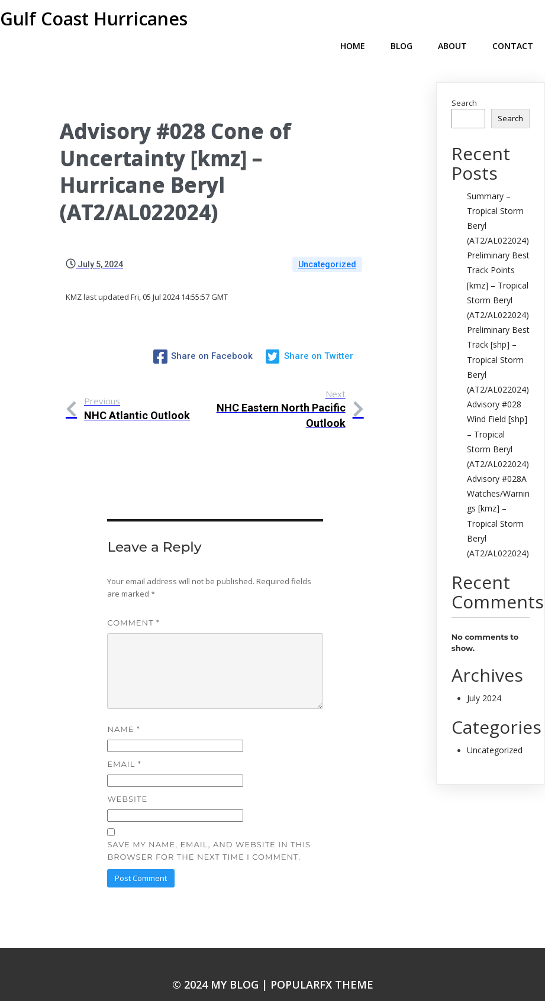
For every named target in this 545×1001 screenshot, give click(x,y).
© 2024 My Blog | (221, 963)
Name (123, 707)
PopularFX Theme (321, 963)
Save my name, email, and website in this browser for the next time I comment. (209, 830)
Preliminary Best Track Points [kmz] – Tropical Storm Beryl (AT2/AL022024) (498, 266)
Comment (133, 602)
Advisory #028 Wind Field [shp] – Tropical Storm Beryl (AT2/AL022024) (498, 415)
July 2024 (484, 679)
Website (127, 777)
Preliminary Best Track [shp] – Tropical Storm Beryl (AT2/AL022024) (498, 340)
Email (124, 742)
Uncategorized (327, 245)
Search (464, 84)
